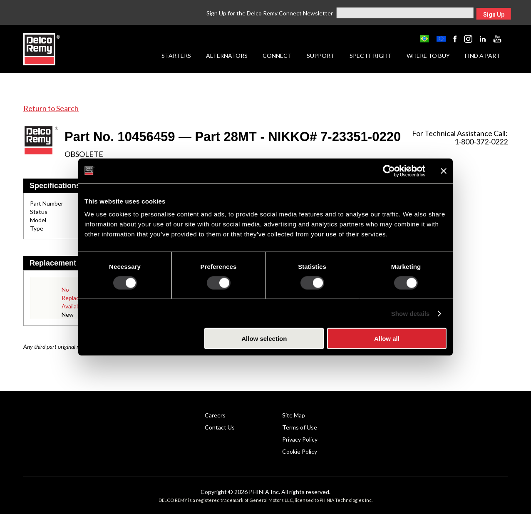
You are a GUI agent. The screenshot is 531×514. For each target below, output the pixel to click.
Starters (176, 55)
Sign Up (493, 14)
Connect (277, 55)
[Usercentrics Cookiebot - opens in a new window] (388, 170)
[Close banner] (444, 171)
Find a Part (482, 55)
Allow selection (264, 338)
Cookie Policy (299, 451)
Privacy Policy (300, 439)
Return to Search (51, 108)
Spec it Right (371, 55)
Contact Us (220, 427)
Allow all (386, 338)
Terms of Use (299, 427)
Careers (215, 415)
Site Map (293, 415)
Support (321, 55)
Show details (410, 313)
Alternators (227, 55)
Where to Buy (428, 55)
